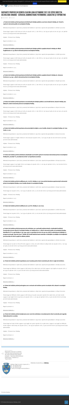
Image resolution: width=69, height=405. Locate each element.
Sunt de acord (62, 1)
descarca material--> (8, 44)
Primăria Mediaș (5, 392)
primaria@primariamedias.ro (21, 368)
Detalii (35, 3)
